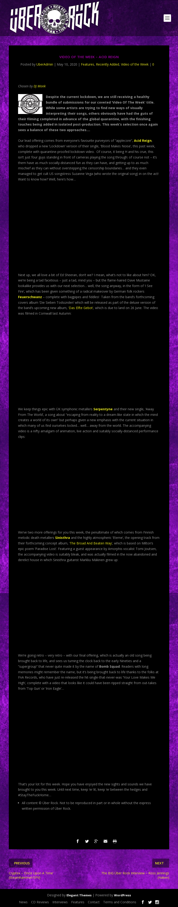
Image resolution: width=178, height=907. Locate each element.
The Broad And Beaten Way (91, 543)
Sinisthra (62, 537)
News (23, 902)
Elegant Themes (79, 895)
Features (87, 64)
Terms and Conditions (119, 902)
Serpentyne (103, 409)
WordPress (122, 895)
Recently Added (107, 64)
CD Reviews (40, 902)
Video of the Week (135, 64)
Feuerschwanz (30, 297)
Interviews (60, 902)
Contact (94, 902)
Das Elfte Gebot (81, 308)
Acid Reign (143, 140)
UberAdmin (44, 64)
